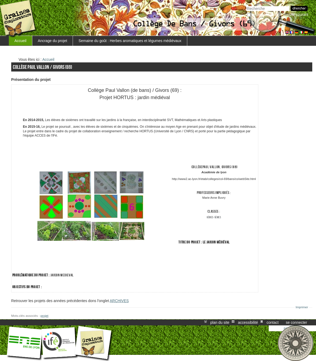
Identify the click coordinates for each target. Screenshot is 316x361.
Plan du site (219, 322)
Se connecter (296, 322)
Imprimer (302, 307)
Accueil (20, 41)
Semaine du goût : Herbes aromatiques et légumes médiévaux (130, 41)
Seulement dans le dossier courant (280, 14)
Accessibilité (248, 322)
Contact (273, 322)
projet (45, 316)
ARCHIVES (119, 301)
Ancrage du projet (52, 41)
